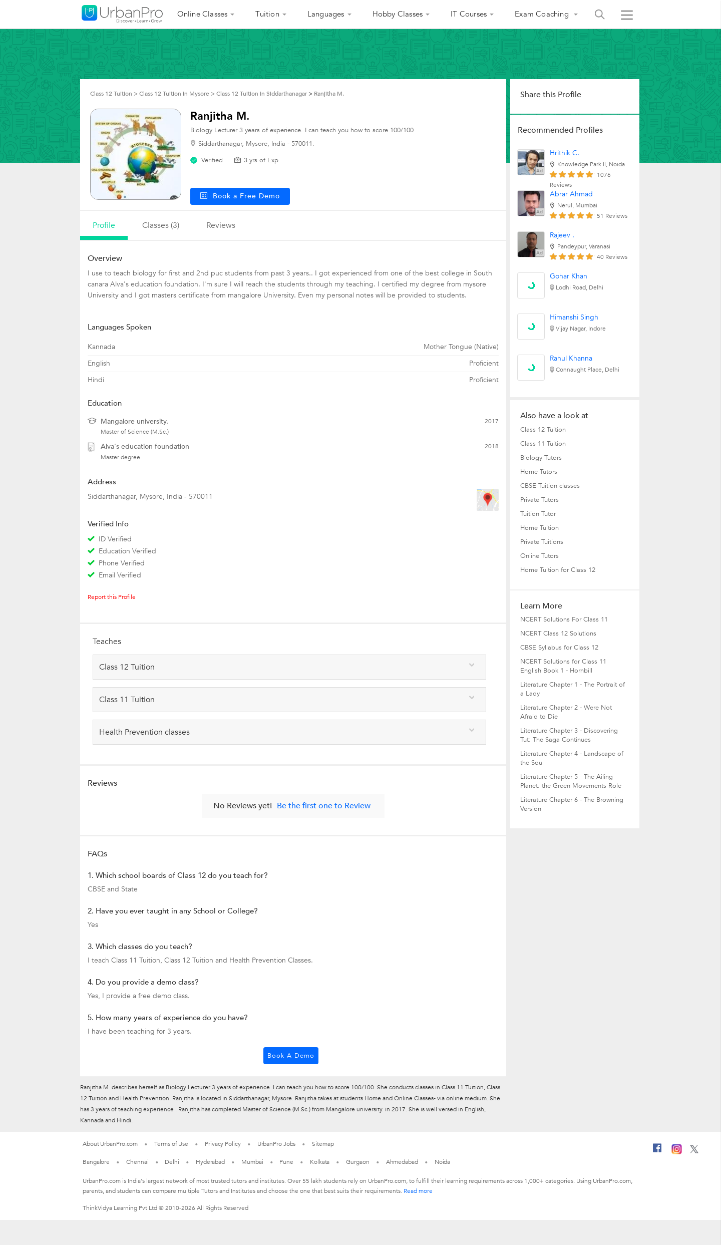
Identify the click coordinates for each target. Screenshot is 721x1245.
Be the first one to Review (324, 805)
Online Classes (202, 14)
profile (104, 225)
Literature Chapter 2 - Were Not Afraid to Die (566, 712)
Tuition (267, 14)
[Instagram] (676, 1152)
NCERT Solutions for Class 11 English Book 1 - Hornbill (563, 666)
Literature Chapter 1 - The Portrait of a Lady (572, 689)
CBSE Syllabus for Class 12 (559, 647)
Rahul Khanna (571, 358)
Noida (443, 1162)
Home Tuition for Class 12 (557, 569)
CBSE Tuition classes (550, 485)
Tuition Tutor (538, 513)
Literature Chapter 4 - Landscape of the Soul (571, 758)
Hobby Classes (398, 14)
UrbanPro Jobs (276, 1144)
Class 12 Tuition (543, 429)
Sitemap (322, 1144)
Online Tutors (539, 555)
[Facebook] (657, 1152)
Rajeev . (562, 235)
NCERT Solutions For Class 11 (564, 619)
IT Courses (469, 14)
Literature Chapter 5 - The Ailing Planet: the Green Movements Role (570, 781)
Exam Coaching (543, 14)
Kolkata (319, 1162)
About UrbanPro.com (110, 1144)
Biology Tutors (541, 457)
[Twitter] (694, 1151)
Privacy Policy (223, 1144)
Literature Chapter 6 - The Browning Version (571, 804)
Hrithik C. (564, 153)
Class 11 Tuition (543, 443)
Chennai (137, 1162)
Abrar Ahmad (571, 194)
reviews (220, 225)
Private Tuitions (541, 541)
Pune (286, 1162)
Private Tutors (539, 499)
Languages (325, 14)
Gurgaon (357, 1162)
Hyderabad (210, 1162)
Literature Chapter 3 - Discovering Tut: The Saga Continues (569, 735)
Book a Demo (290, 1055)
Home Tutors (538, 471)
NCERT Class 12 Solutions (558, 633)
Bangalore (96, 1162)
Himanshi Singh (574, 317)
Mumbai (252, 1162)
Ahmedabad (402, 1162)
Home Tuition (539, 527)
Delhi (172, 1162)
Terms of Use (171, 1144)
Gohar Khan (568, 276)
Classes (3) (160, 225)
